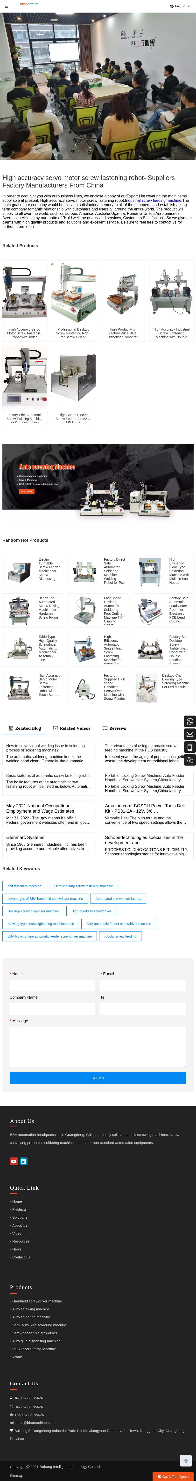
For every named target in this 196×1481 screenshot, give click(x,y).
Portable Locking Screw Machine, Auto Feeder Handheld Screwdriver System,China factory (144, 777)
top (186, 1460)
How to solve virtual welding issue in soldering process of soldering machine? (45, 748)
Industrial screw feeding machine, (153, 200)
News (16, 1249)
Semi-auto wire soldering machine (39, 1325)
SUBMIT (98, 1078)
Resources (21, 1241)
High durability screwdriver (91, 911)
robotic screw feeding (120, 936)
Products (19, 1209)
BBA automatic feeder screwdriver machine (118, 924)
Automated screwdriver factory (118, 899)
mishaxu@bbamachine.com (32, 1423)
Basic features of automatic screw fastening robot (48, 775)
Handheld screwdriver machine (37, 1301)
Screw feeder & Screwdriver (34, 1333)
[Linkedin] (24, 1161)
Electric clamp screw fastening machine (83, 886)
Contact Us (21, 1257)
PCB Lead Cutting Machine (34, 1349)
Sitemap (16, 1476)
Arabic (17, 1357)
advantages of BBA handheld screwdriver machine (45, 899)
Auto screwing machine (31, 1309)
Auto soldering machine (31, 1317)
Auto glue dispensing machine (36, 1341)
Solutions (19, 1217)
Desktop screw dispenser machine (33, 911)
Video (16, 1233)
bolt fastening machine (24, 886)
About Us (19, 1225)
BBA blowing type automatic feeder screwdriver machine (49, 936)
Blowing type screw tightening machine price (40, 924)
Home (17, 1201)
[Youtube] (14, 1161)
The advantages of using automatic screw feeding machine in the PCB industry (140, 748)
